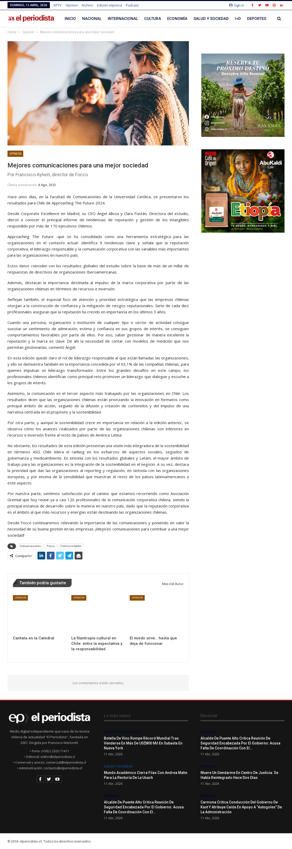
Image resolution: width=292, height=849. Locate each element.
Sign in (236, 5)
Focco (51, 546)
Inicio (70, 18)
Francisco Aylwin (70, 546)
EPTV (58, 5)
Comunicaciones (30, 546)
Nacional (92, 18)
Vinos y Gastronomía (121, 732)
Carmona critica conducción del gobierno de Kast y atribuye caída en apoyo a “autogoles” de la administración (241, 807)
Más (251, 18)
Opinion (71, 5)
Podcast (132, 5)
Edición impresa (109, 5)
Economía (177, 18)
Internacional (123, 18)
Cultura (152, 18)
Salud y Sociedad (211, 18)
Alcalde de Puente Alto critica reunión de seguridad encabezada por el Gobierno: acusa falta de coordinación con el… (144, 807)
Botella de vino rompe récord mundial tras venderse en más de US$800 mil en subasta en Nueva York (143, 743)
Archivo (87, 5)
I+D (238, 18)
